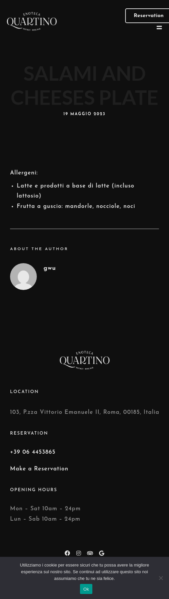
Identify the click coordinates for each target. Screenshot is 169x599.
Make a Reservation (39, 469)
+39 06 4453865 (33, 452)
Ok (86, 589)
